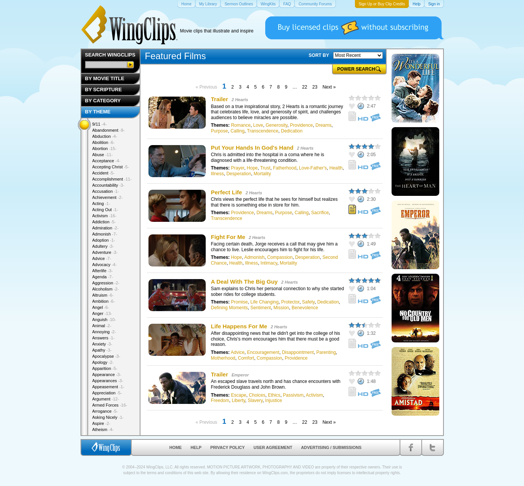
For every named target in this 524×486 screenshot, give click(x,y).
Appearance (106, 374)
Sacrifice (320, 212)
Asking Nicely (108, 417)
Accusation (105, 191)
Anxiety (102, 344)
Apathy (102, 350)
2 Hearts (240, 99)
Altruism (103, 295)
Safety (308, 302)
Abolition (103, 142)
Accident (103, 173)
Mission (281, 307)
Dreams (323, 125)
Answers (103, 338)
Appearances (107, 380)
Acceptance (106, 160)
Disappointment (298, 352)
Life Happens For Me (239, 326)
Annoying (104, 331)
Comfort (246, 358)
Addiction (104, 222)
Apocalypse (106, 356)
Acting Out (105, 209)
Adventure (105, 252)
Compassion (280, 257)
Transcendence (262, 131)
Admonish (254, 257)
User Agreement (272, 447)
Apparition (105, 368)
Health (336, 168)
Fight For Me (228, 237)
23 (314, 87)
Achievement (107, 197)
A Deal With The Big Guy (244, 281)
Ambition (103, 301)
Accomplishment (112, 179)
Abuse (102, 154)
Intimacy (269, 263)
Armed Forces (109, 405)
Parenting (326, 352)
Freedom (220, 400)
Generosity (276, 125)
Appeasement (108, 386)
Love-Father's (313, 168)
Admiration (105, 228)
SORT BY (319, 55)
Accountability (108, 185)
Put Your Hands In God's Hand (252, 147)
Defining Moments (229, 307)
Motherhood (223, 358)
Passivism (293, 395)
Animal (101, 325)
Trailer (219, 99)
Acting (101, 203)
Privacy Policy (227, 447)
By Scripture (103, 89)
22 (304, 87)
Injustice (273, 400)
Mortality (262, 173)
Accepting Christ (110, 167)
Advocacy (104, 264)
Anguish (104, 319)
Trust (265, 168)
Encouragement (263, 352)
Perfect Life (226, 192)
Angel (101, 307)
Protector (290, 302)
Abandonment (108, 130)
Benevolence (305, 307)
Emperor (240, 375)
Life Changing (264, 302)
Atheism (103, 429)
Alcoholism (105, 289)
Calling (238, 131)
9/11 (99, 124)
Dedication (292, 131)
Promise (239, 302)
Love (258, 125)
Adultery (103, 246)
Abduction (104, 136)
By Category (103, 100)
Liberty (238, 400)
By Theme (98, 112)
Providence (301, 125)
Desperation (238, 173)
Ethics (274, 395)
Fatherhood (284, 168)
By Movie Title (104, 78)
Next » (329, 87)
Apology (103, 362)
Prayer (237, 168)
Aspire (101, 423)
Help (196, 447)
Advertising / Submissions (331, 447)
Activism (314, 395)
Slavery (255, 400)
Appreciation (107, 393)
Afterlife (102, 270)
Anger (102, 313)
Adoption (103, 240)
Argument (105, 399)
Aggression (106, 283)
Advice (238, 352)
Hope (252, 168)
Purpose (219, 131)
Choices (257, 395)
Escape (238, 395)
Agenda (102, 276)
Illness (217, 173)
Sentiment (260, 307)
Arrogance (105, 411)
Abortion (104, 148)
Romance (240, 125)
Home (175, 447)
